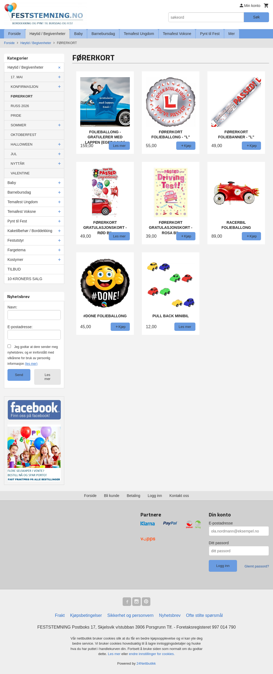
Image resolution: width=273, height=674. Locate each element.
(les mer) (31, 364)
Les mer (47, 377)
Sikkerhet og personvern (130, 615)
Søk (256, 17)
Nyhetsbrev (169, 615)
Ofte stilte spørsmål (204, 615)
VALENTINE (20, 173)
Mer (231, 34)
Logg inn (155, 495)
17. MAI (17, 77)
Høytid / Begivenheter (48, 34)
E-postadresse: (20, 327)
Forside (14, 34)
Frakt (60, 615)
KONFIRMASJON (24, 87)
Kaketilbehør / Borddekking (29, 231)
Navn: (12, 307)
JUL (14, 154)
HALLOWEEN (22, 144)
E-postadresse (221, 523)
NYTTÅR (18, 164)
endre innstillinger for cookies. (152, 654)
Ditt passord (219, 543)
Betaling (133, 495)
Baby (78, 34)
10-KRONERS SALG (24, 279)
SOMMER (18, 125)
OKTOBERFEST (24, 135)
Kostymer (15, 259)
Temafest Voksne (177, 34)
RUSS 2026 (20, 106)
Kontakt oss (179, 495)
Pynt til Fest (209, 34)
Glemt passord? (256, 566)
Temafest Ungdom (139, 34)
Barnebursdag (103, 34)
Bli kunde (111, 495)
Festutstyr (15, 240)
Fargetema (16, 250)
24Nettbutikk (146, 663)
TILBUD (14, 269)
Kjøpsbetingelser (86, 615)
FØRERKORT (22, 96)
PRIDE (16, 115)
